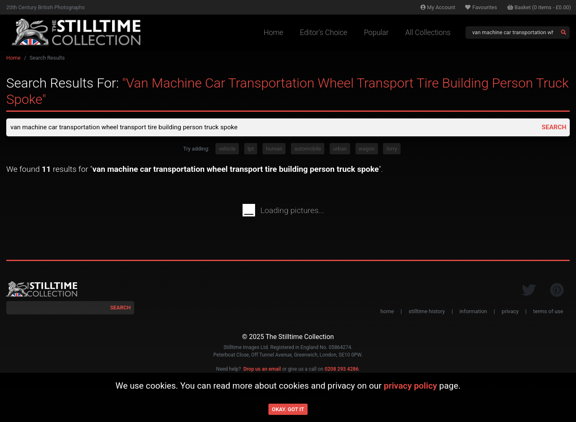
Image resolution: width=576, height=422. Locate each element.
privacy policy (410, 386)
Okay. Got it (288, 409)
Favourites (481, 7)
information (473, 312)
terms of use (548, 312)
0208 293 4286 (341, 370)
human (274, 149)
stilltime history (426, 312)
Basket (539, 7)
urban (340, 149)
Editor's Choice (324, 32)
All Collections (428, 32)
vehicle (227, 149)
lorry (391, 149)
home (387, 312)
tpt (251, 149)
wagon (367, 149)
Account (438, 7)
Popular (376, 32)
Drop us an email (262, 370)
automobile (307, 149)
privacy (510, 312)
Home (273, 32)
